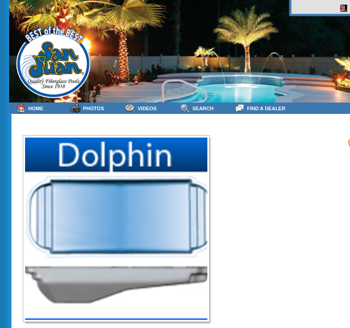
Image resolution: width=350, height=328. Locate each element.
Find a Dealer (260, 108)
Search (196, 108)
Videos (141, 108)
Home (29, 108)
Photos (87, 108)
